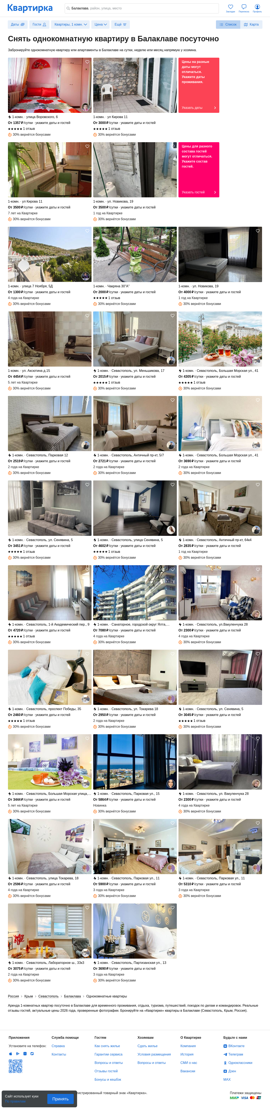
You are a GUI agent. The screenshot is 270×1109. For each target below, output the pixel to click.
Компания (188, 1046)
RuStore (32, 1053)
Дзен (232, 1071)
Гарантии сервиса (109, 1054)
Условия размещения (154, 1054)
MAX (227, 1079)
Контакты (59, 1054)
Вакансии (188, 1071)
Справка (58, 1046)
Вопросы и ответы (109, 1063)
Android (18, 1053)
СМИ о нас (189, 1063)
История (187, 1054)
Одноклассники (240, 1063)
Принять (60, 1099)
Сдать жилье (148, 1046)
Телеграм (236, 1054)
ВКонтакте (237, 1046)
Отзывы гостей (106, 1071)
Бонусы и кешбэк (108, 1079)
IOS (11, 1053)
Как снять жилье (107, 1046)
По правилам (15, 1100)
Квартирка (33, 8)
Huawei (25, 1053)
